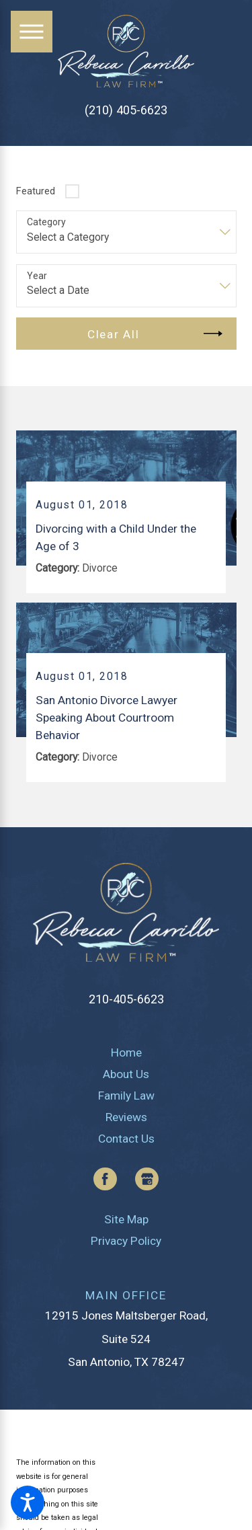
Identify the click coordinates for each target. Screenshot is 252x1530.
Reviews (126, 1117)
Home (126, 1052)
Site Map (126, 1219)
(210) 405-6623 (126, 110)
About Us (126, 1074)
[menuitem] (126, 1052)
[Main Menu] (31, 31)
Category (46, 222)
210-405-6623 (126, 999)
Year (37, 275)
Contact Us (126, 1138)
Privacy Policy (126, 1241)
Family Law (126, 1095)
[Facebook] (105, 1179)
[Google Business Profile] (147, 1179)
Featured (35, 191)
